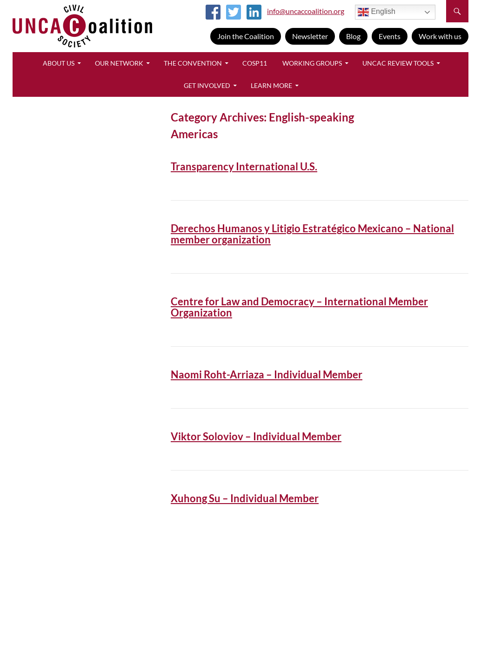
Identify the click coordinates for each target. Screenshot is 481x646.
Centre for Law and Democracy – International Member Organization (299, 307)
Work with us (440, 36)
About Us (58, 63)
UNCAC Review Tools (398, 63)
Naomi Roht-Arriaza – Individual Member (266, 374)
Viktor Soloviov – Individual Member (256, 436)
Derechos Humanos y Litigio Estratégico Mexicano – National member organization (312, 234)
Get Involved (207, 85)
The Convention (193, 63)
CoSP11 (254, 63)
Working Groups (312, 63)
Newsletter (310, 36)
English (376, 12)
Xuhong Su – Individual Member (245, 498)
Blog (353, 36)
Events (390, 36)
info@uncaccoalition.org (305, 11)
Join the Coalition (245, 36)
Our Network (119, 63)
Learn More (271, 85)
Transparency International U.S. (244, 166)
